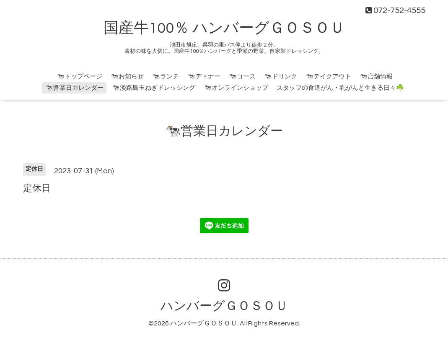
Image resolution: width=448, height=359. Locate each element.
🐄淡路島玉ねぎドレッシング (153, 88)
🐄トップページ (79, 76)
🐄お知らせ (127, 76)
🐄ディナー (203, 76)
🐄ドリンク (280, 76)
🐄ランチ (165, 76)
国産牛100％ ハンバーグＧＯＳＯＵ (224, 28)
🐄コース (242, 76)
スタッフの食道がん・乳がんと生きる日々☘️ (340, 88)
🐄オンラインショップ (236, 88)
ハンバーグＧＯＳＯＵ (224, 305)
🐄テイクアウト (328, 76)
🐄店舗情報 (376, 76)
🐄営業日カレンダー (74, 88)
